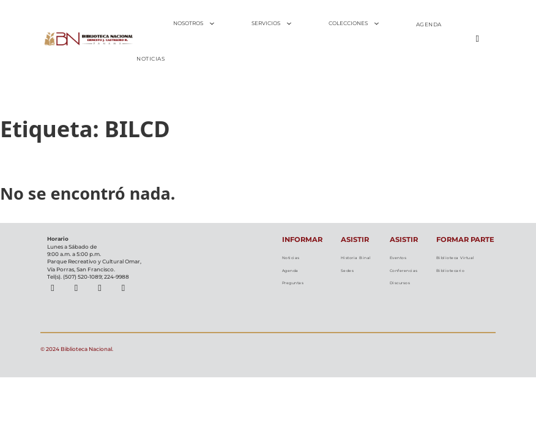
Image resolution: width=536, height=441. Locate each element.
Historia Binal (355, 263)
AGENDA (429, 24)
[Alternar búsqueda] (477, 38)
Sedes (347, 284)
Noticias (291, 259)
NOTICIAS (150, 59)
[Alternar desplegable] (212, 23)
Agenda (291, 274)
